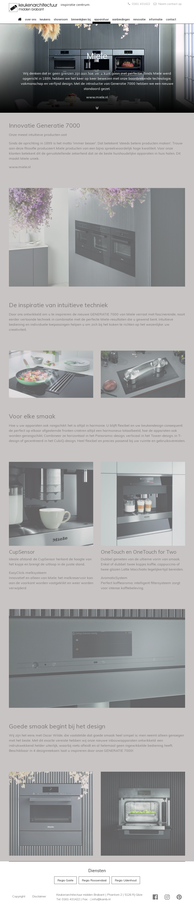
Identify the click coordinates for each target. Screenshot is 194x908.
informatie (156, 19)
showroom (61, 19)
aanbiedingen (121, 19)
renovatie (139, 19)
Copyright (18, 896)
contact (171, 19)
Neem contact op (167, 4)
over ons (30, 19)
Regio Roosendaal (94, 880)
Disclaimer (39, 896)
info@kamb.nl (101, 899)
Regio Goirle (65, 880)
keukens (45, 19)
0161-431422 (139, 4)
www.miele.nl (97, 97)
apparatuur (101, 19)
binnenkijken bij (81, 19)
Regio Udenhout (126, 880)
